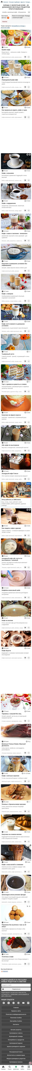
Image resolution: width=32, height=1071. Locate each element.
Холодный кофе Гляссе (10, 473)
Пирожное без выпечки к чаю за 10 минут (14, 925)
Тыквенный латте (8, 354)
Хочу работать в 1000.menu (11, 499)
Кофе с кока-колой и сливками (12, 864)
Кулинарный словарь (16, 1036)
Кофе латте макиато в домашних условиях (13, 324)
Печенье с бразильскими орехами (14, 804)
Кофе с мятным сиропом (10, 776)
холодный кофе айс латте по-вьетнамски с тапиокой (12, 559)
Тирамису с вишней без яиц (11, 713)
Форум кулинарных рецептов (16, 1058)
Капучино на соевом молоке (12, 834)
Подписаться (11, 989)
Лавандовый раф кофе (10, 80)
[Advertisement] (16, 136)
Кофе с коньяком (8, 173)
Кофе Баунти (6, 650)
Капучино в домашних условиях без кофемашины (14, 264)
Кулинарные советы (16, 1033)
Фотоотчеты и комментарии (16, 1055)
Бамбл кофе (6, 49)
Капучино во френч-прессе (11, 415)
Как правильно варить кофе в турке (14, 110)
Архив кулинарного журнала (16, 1046)
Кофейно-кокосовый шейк (11, 590)
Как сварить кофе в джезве (11, 528)
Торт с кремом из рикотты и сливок (14, 384)
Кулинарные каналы (16, 1062)
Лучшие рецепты (16, 1029)
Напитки (4, 21)
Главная (16, 1007)
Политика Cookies (16, 1017)
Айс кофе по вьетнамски (10, 445)
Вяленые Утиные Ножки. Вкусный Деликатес (14, 744)
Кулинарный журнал (16, 1043)
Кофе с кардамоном (9, 203)
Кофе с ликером (7, 293)
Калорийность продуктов (16, 1039)
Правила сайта (16, 1011)
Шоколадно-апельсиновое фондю (14, 894)
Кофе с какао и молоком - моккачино (14, 233)
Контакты (16, 1024)
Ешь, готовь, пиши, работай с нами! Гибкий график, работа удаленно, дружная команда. (14, 503)
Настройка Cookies (16, 1021)
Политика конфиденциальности (16, 1014)
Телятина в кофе (7, 956)
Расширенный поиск (16, 1052)
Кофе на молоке (7, 620)
